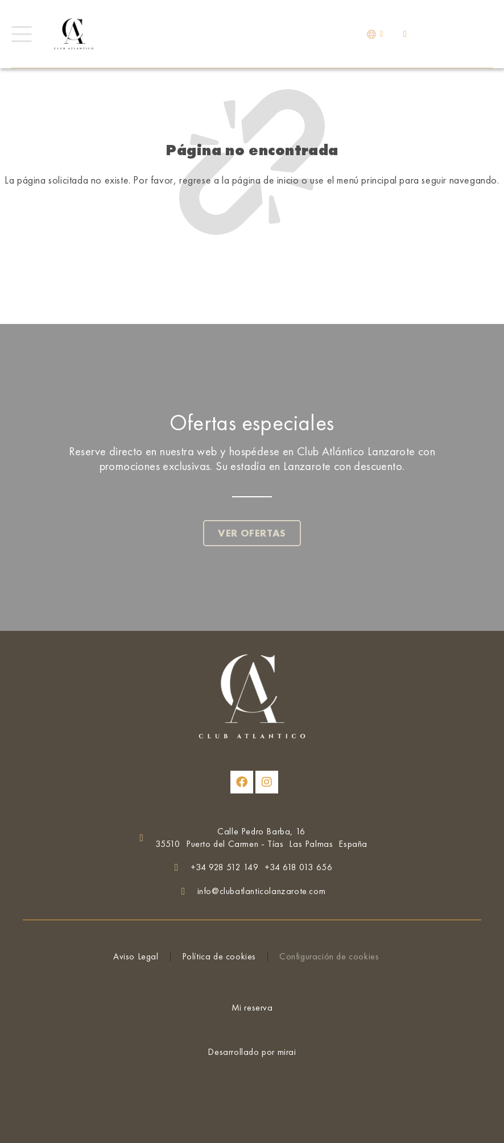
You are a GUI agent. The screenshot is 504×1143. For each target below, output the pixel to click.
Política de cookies (219, 956)
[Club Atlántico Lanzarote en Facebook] (241, 782)
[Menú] (21, 34)
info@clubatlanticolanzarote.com (261, 891)
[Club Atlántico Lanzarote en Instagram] (266, 782)
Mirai (287, 1052)
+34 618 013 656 (299, 867)
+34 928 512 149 (225, 867)
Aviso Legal (136, 956)
